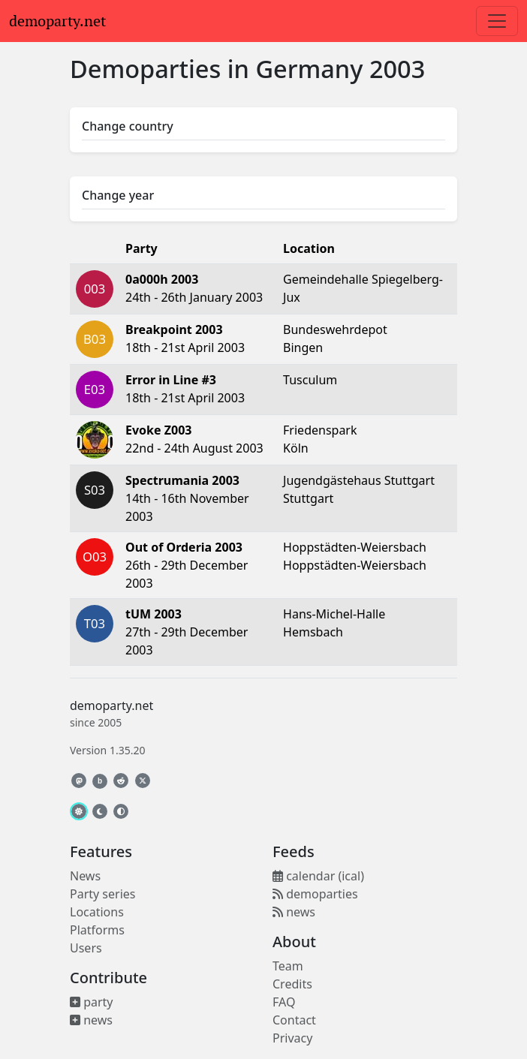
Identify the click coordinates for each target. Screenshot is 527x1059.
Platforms (97, 930)
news (91, 1020)
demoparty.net (57, 21)
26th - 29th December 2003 (186, 565)
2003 (397, 69)
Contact (294, 1020)
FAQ (284, 1002)
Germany (309, 69)
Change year (118, 195)
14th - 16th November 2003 (187, 498)
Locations (97, 912)
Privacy (292, 1038)
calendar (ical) (318, 876)
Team (288, 966)
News (85, 876)
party (91, 1002)
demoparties (315, 894)
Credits (292, 984)
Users (86, 948)
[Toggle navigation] (497, 21)
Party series (102, 894)
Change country (127, 126)
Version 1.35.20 (107, 750)
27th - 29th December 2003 (186, 632)
